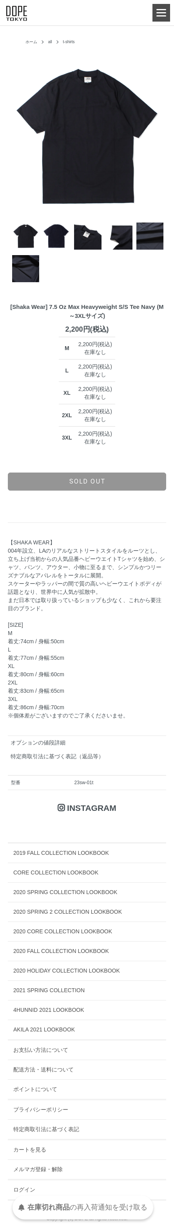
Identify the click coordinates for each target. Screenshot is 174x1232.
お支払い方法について (40, 1050)
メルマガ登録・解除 (38, 1169)
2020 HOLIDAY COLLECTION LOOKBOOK (66, 970)
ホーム (31, 42)
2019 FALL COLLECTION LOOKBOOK (61, 853)
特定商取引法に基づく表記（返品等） (57, 756)
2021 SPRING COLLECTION (49, 990)
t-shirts (69, 42)
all (50, 42)
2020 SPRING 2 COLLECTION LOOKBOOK (67, 912)
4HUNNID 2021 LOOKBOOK (48, 1010)
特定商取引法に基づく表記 (46, 1129)
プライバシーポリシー (40, 1109)
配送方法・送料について (43, 1069)
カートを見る (29, 1149)
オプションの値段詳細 (38, 742)
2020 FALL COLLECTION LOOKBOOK (61, 951)
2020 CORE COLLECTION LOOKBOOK (62, 931)
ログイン (24, 1189)
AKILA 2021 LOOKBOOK (44, 1029)
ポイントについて (35, 1089)
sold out (87, 481)
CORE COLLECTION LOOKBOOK (55, 872)
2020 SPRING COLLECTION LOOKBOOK (65, 892)
